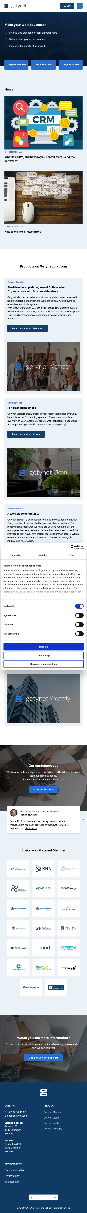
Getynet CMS (22, 1208)
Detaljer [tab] (43, 555)
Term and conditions (15, 1170)
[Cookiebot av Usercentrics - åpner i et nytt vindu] (71, 547)
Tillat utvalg (43, 655)
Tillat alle (43, 646)
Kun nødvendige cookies (43, 664)
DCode (67, 1208)
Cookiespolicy (12, 1181)
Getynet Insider (52, 1123)
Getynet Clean (51, 1117)
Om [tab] (72, 555)
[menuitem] (43, 1170)
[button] (31, 828)
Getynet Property (53, 1128)
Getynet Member (53, 1112)
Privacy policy (12, 1175)
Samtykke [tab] (15, 555)
